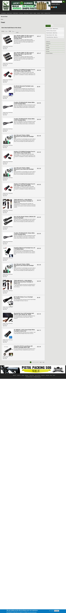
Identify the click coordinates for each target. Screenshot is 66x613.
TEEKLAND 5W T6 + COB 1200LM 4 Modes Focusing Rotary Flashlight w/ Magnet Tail (23, 201)
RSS (52, 7)
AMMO (35, 13)
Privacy (48, 51)
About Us (48, 41)
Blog (52, 25)
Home (2, 19)
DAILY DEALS (9, 13)
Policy (48, 49)
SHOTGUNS (26, 13)
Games (54, 375)
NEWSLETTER (47, 13)
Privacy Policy (31, 375)
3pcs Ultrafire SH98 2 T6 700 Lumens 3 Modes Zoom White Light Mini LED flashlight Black (24, 37)
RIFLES (31, 13)
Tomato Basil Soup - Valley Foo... (52, 37)
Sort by (2, 31)
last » (43, 362)
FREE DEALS (15, 13)
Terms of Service (49, 53)
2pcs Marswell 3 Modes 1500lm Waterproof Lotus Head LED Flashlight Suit (24, 136)
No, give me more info (32, 612)
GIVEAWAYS (3, 13)
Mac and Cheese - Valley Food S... (52, 28)
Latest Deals (48, 25)
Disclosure (48, 43)
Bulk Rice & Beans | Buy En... (51, 30)
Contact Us (19, 375)
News (48, 45)
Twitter (56, 7)
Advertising (47, 375)
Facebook (54, 7)
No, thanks (56, 610)
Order (10, 31)
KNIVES (38, 13)
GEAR (42, 13)
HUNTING (21, 13)
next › (41, 362)
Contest (48, 47)
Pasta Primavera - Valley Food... (52, 32)
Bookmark (43, 375)
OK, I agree (51, 610)
